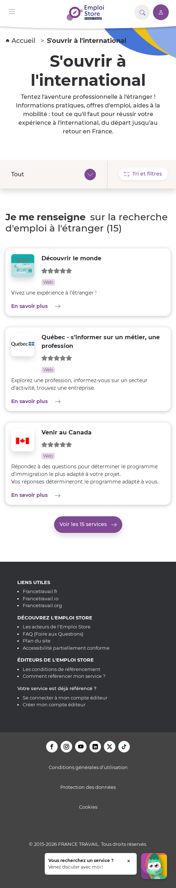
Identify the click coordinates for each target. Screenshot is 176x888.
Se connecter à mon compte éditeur (65, 698)
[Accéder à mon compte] (161, 12)
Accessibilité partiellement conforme (66, 648)
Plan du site (36, 641)
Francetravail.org (42, 605)
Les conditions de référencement (61, 669)
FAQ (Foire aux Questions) (53, 634)
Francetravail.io (40, 598)
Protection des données (88, 787)
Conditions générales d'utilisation (88, 767)
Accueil (21, 41)
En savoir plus (62, 305)
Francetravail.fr (40, 591)
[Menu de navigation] (12, 11)
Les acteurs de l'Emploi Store (57, 626)
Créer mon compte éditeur (54, 704)
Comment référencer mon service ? (64, 676)
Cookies (88, 807)
